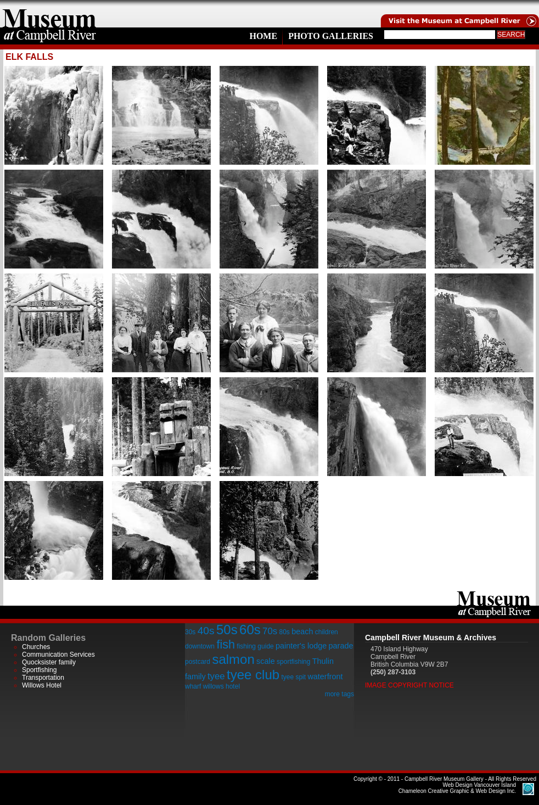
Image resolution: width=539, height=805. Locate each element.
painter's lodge (301, 645)
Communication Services (58, 654)
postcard (197, 662)
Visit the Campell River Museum (459, 13)
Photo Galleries (330, 36)
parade (341, 645)
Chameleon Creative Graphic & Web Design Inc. (457, 788)
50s (227, 629)
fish (225, 644)
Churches (36, 647)
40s (206, 630)
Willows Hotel (41, 685)
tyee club (253, 674)
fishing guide (255, 646)
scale (265, 661)
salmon (233, 659)
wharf (193, 686)
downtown (200, 646)
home (49, 13)
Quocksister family (49, 662)
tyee (216, 676)
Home (263, 36)
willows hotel (221, 686)
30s (190, 632)
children (326, 632)
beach (302, 631)
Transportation (43, 677)
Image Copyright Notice (409, 685)
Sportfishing (39, 670)
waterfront (325, 676)
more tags (339, 694)
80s (284, 632)
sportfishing (293, 662)
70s (269, 631)
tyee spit (293, 677)
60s (250, 629)
